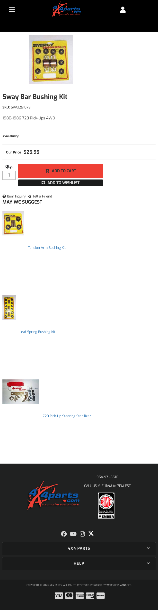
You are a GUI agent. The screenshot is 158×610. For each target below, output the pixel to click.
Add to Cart (64, 170)
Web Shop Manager (118, 585)
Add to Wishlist (63, 182)
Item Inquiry (16, 196)
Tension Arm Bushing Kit (47, 247)
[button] (79, 548)
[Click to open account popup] (123, 9)
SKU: (6, 107)
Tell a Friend (42, 196)
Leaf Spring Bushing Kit (37, 332)
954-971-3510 (107, 477)
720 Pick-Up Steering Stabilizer (67, 416)
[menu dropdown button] (12, 9)
